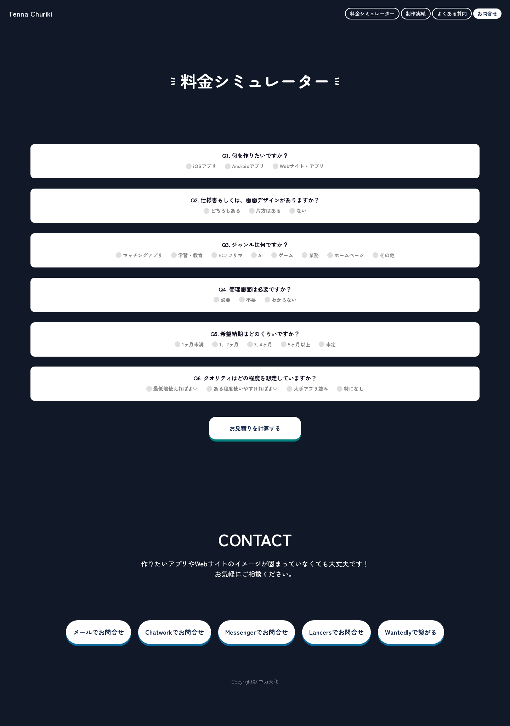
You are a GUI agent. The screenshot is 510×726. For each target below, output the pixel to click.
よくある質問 (452, 13)
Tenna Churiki (30, 13)
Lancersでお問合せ (336, 631)
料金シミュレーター (372, 13)
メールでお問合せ (98, 631)
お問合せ (487, 13)
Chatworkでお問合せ (174, 631)
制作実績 (416, 13)
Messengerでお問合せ (256, 631)
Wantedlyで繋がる (411, 631)
